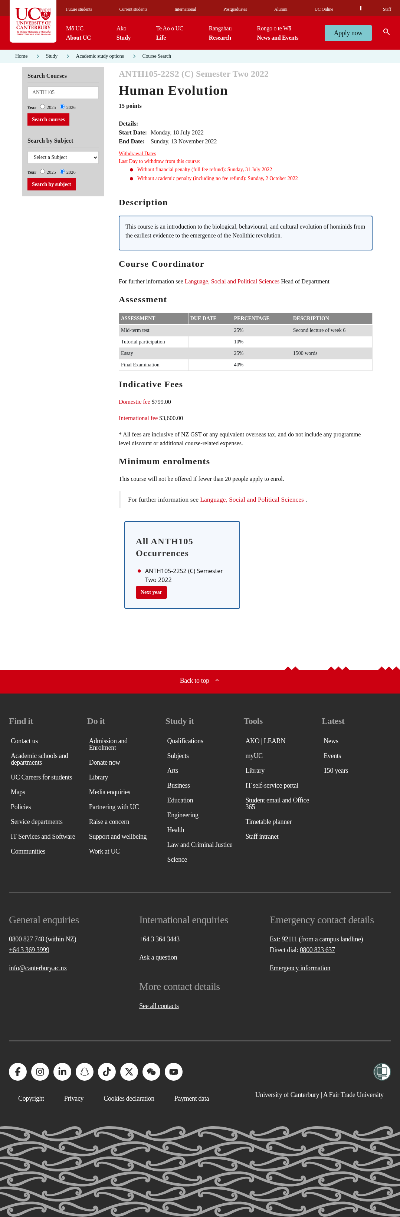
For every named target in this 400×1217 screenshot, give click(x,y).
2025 (51, 107)
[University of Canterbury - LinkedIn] (62, 1072)
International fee (138, 418)
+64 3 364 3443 (159, 939)
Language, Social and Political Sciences (232, 281)
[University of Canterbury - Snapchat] (85, 1072)
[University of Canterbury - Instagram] (40, 1072)
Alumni (280, 9)
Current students (133, 9)
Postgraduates (235, 9)
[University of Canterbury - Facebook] (18, 1072)
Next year (151, 592)
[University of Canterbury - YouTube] (174, 1072)
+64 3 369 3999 (29, 950)
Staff (387, 9)
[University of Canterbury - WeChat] (151, 1072)
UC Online (324, 9)
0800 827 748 (26, 939)
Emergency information (300, 968)
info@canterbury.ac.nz (38, 968)
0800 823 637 (317, 950)
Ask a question (158, 957)
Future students (79, 9)
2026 (71, 107)
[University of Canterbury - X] (129, 1072)
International (185, 9)
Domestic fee (134, 402)
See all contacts (158, 1006)
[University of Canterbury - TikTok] (107, 1072)
